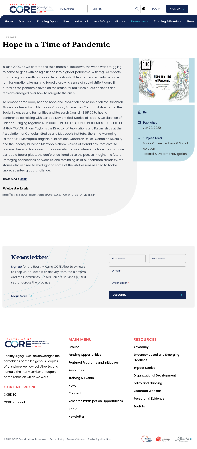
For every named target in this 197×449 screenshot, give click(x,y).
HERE (23, 179)
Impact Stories (144, 368)
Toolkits (139, 406)
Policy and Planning (147, 383)
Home (9, 21)
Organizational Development (154, 375)
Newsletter (76, 417)
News (191, 21)
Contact (74, 393)
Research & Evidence (148, 399)
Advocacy (141, 347)
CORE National (14, 402)
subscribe (147, 295)
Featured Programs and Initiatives (93, 362)
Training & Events (81, 378)
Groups (73, 347)
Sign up (16, 267)
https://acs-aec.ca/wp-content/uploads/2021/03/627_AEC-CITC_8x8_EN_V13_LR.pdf (48, 194)
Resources (76, 370)
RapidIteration (103, 439)
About (73, 409)
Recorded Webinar (147, 391)
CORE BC (10, 395)
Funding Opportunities (53, 21)
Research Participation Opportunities (95, 401)
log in (156, 8)
